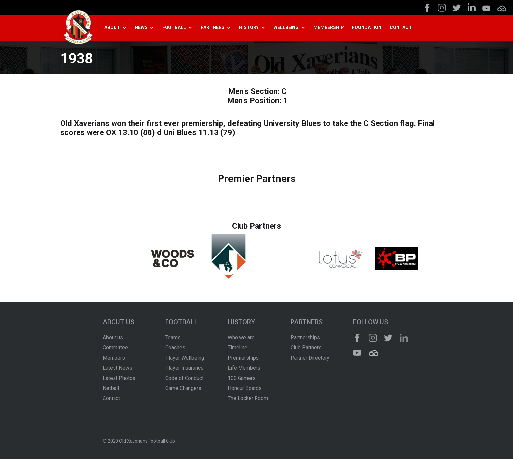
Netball (111, 388)
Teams (173, 337)
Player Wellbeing (184, 358)
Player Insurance (184, 368)
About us (113, 337)
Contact (111, 398)
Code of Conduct (184, 378)
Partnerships (305, 337)
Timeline (237, 347)
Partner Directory (310, 358)
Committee (115, 347)
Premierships (243, 358)
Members (114, 358)
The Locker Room (248, 398)
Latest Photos (119, 378)
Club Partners (306, 347)
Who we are (241, 337)
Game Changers (183, 388)
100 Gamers (242, 378)
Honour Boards (245, 388)
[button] (118, 28)
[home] (78, 28)
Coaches (175, 347)
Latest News (117, 368)
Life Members (244, 368)
